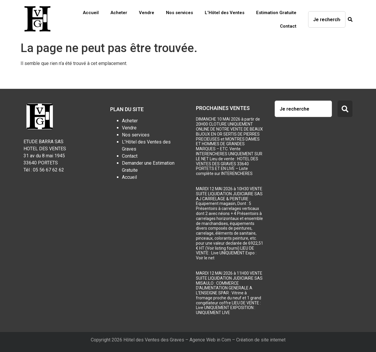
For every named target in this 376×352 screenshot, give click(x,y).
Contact (288, 26)
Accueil (91, 12)
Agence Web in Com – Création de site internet (237, 340)
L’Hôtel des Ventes (224, 12)
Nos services (179, 12)
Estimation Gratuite (276, 12)
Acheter (118, 12)
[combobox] (326, 19)
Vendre (146, 12)
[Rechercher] (348, 19)
